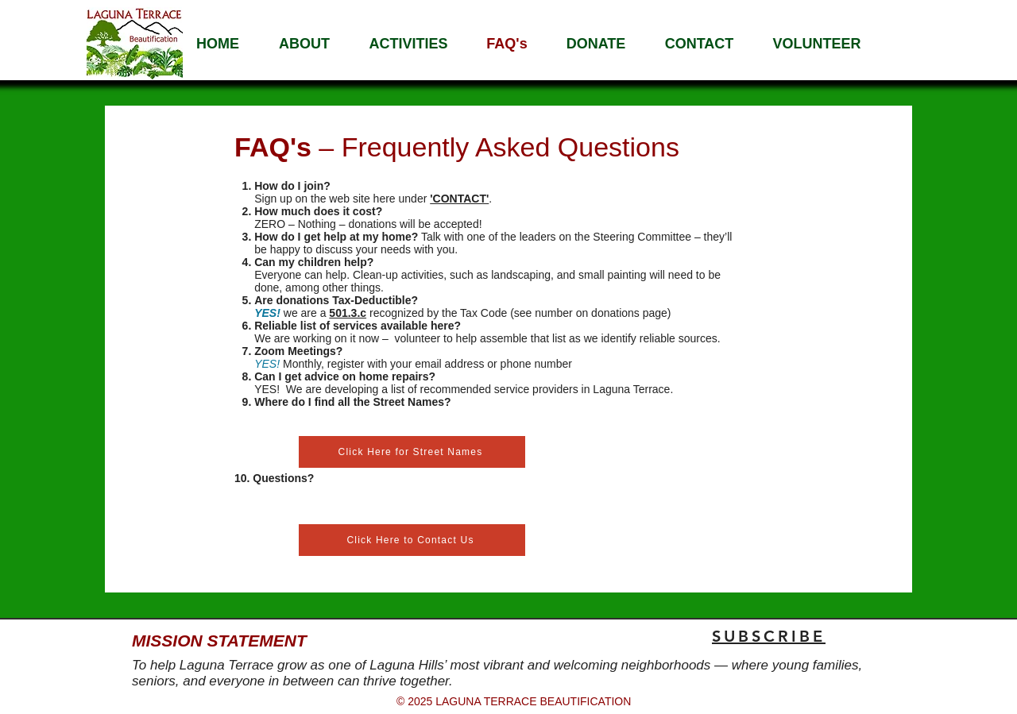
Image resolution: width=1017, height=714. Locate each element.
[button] (304, 43)
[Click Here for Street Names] (412, 452)
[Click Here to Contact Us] (412, 540)
